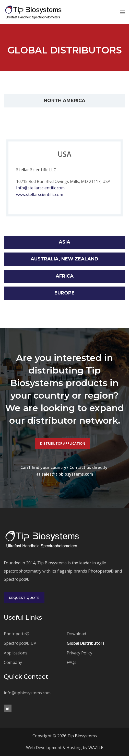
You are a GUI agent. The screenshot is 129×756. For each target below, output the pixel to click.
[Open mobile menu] (123, 12)
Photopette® (16, 634)
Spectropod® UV (20, 643)
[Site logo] (33, 12)
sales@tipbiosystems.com (67, 474)
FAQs (71, 662)
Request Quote (24, 598)
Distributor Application (62, 443)
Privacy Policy (79, 653)
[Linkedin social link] (7, 708)
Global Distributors (85, 643)
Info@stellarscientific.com (40, 188)
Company (13, 662)
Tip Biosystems (82, 736)
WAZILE (95, 747)
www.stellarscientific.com (39, 195)
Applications (15, 653)
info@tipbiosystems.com (27, 693)
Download (76, 634)
